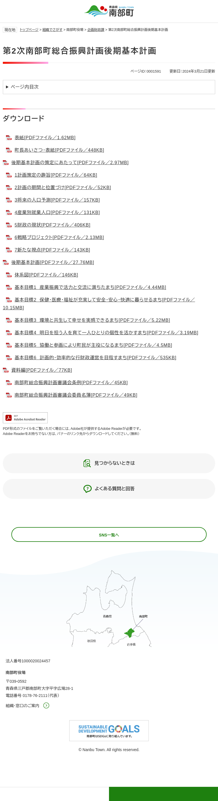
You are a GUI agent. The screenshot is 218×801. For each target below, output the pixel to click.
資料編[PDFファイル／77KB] (41, 370)
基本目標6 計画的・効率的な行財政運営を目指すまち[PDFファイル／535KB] (95, 357)
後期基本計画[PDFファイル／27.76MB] (52, 262)
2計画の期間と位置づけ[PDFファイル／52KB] (62, 187)
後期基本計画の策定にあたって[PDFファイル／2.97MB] (70, 162)
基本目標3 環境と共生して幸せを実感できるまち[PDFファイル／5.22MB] (92, 320)
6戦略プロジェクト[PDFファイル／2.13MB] (59, 237)
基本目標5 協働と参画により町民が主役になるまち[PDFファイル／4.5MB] (93, 345)
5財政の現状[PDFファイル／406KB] (52, 225)
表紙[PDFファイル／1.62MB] (45, 137)
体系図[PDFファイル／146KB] (46, 274)
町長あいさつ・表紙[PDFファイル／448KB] (59, 150)
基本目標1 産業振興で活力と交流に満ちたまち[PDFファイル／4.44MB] (90, 287)
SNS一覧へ (109, 535)
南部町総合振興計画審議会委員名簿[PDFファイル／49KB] (75, 395)
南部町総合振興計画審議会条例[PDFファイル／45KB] (71, 382)
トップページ (29, 30)
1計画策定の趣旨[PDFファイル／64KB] (55, 175)
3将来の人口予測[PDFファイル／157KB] (57, 200)
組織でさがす (52, 30)
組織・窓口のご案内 (22, 705)
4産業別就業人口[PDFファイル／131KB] (57, 212)
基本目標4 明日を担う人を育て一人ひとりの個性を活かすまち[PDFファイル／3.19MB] (106, 332)
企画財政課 (95, 30)
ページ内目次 (25, 86)
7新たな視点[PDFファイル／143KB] (52, 250)
